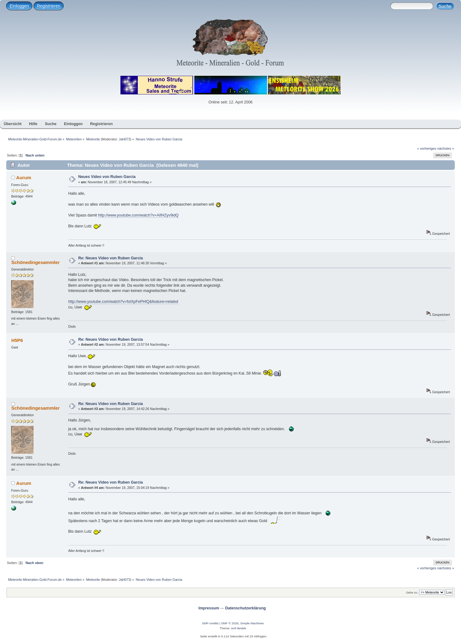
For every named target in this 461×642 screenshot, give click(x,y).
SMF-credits (210, 623)
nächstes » (445, 148)
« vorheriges (426, 148)
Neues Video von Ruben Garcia (107, 177)
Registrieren (48, 5)
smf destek (238, 628)
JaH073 (124, 139)
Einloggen (19, 5)
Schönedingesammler (35, 262)
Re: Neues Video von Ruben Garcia (110, 258)
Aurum (23, 177)
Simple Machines (252, 623)
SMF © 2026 (229, 623)
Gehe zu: (412, 592)
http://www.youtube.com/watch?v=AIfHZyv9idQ (138, 215)
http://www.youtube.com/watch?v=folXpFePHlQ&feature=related (123, 301)
